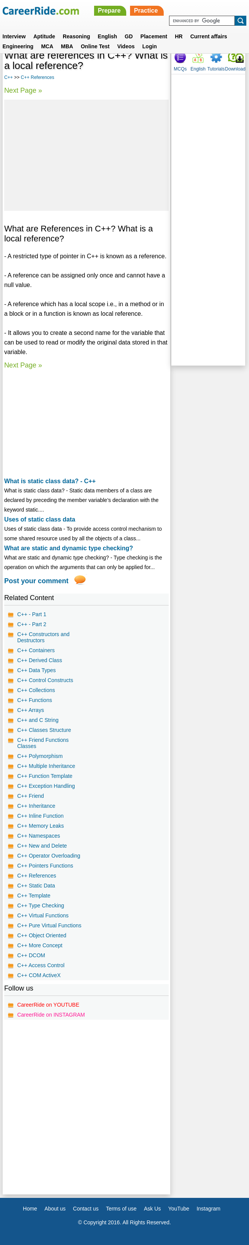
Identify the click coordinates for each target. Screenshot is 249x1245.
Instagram (208, 1209)
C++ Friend (30, 796)
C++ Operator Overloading (48, 856)
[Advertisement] (86, 155)
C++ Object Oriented (41, 935)
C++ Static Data (36, 885)
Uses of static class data (39, 519)
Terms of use (121, 1209)
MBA (67, 46)
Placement (153, 36)
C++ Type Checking (40, 905)
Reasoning (76, 36)
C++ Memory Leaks (40, 826)
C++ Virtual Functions (42, 915)
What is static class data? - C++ (50, 481)
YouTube (178, 1209)
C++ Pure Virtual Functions (49, 925)
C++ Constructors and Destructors (43, 637)
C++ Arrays (30, 710)
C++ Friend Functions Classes (43, 743)
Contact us (86, 1209)
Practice (146, 10)
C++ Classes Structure (44, 730)
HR (178, 36)
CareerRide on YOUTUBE (48, 1005)
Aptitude (44, 36)
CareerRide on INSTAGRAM (51, 1015)
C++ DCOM (31, 955)
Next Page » (23, 90)
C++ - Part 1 (31, 614)
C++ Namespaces (38, 836)
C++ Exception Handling (46, 786)
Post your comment (36, 581)
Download (235, 69)
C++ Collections (36, 690)
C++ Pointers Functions (45, 866)
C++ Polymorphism (40, 756)
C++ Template (33, 895)
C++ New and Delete (42, 846)
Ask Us (152, 1209)
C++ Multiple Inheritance (46, 766)
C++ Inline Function (40, 816)
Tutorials (216, 69)
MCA (47, 46)
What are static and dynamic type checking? (68, 548)
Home (30, 1209)
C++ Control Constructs (45, 680)
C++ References (37, 77)
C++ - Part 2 (31, 624)
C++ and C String (38, 720)
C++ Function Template (45, 776)
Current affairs (208, 36)
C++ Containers (36, 650)
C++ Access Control (41, 965)
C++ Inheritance (36, 806)
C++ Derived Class (39, 660)
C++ (8, 77)
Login (149, 46)
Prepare (109, 10)
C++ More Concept (39, 945)
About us (54, 1209)
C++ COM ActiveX (39, 975)
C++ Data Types (36, 670)
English (107, 36)
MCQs (180, 69)
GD (129, 36)
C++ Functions (34, 700)
